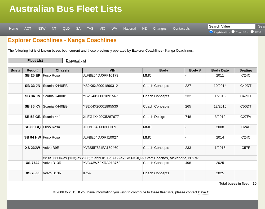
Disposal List (76, 61)
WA (114, 28)
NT (54, 28)
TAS (90, 28)
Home (13, 28)
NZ (144, 28)
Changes (160, 28)
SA (78, 28)
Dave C (203, 192)
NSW (42, 28)
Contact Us (181, 28)
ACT (27, 28)
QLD (66, 28)
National (129, 28)
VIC (102, 28)
